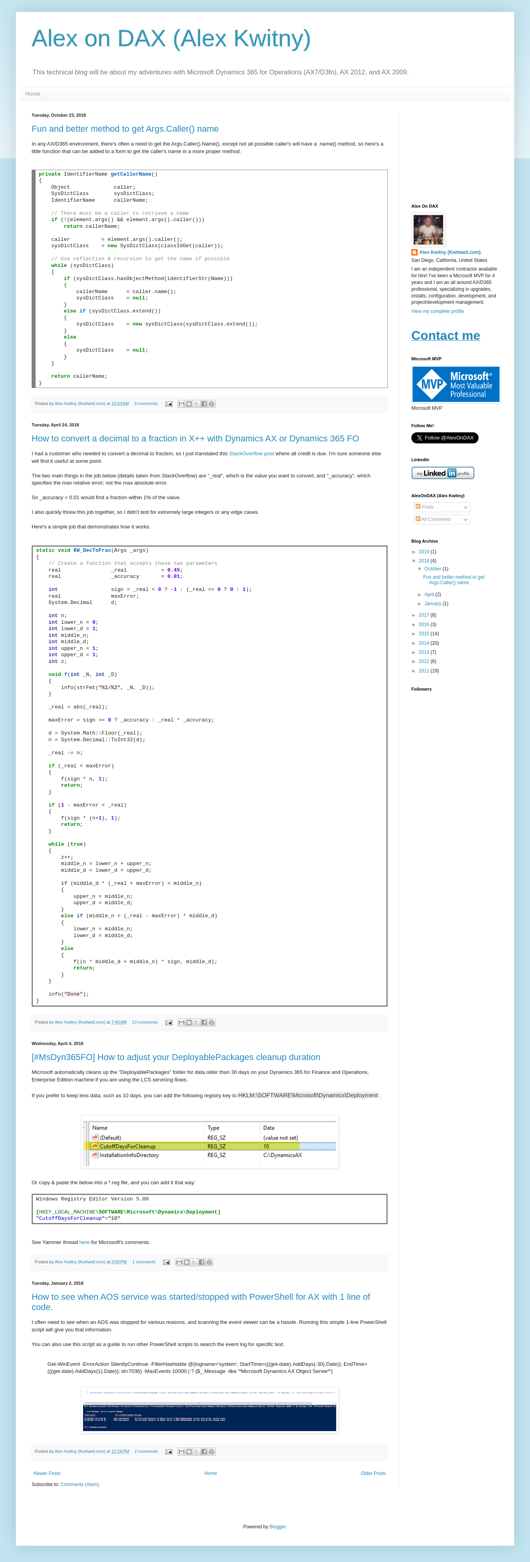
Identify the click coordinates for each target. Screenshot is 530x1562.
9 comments (146, 403)
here (85, 1242)
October (433, 569)
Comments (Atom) (80, 1484)
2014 (425, 643)
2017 (425, 615)
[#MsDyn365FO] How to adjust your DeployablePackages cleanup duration (176, 1057)
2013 (425, 652)
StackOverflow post (251, 453)
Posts (424, 507)
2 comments (146, 1451)
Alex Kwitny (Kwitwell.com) (80, 403)
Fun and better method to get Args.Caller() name (125, 129)
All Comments (433, 519)
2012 (425, 661)
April (429, 594)
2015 (425, 633)
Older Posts (373, 1473)
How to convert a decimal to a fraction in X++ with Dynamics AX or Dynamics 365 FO (195, 438)
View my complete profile (437, 311)
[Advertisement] (454, 152)
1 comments (143, 1261)
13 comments (145, 1022)
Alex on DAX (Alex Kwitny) (171, 38)
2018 (425, 561)
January (433, 603)
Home (32, 94)
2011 (425, 671)
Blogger (277, 1527)
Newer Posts (47, 1473)
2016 (425, 624)
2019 (425, 552)
